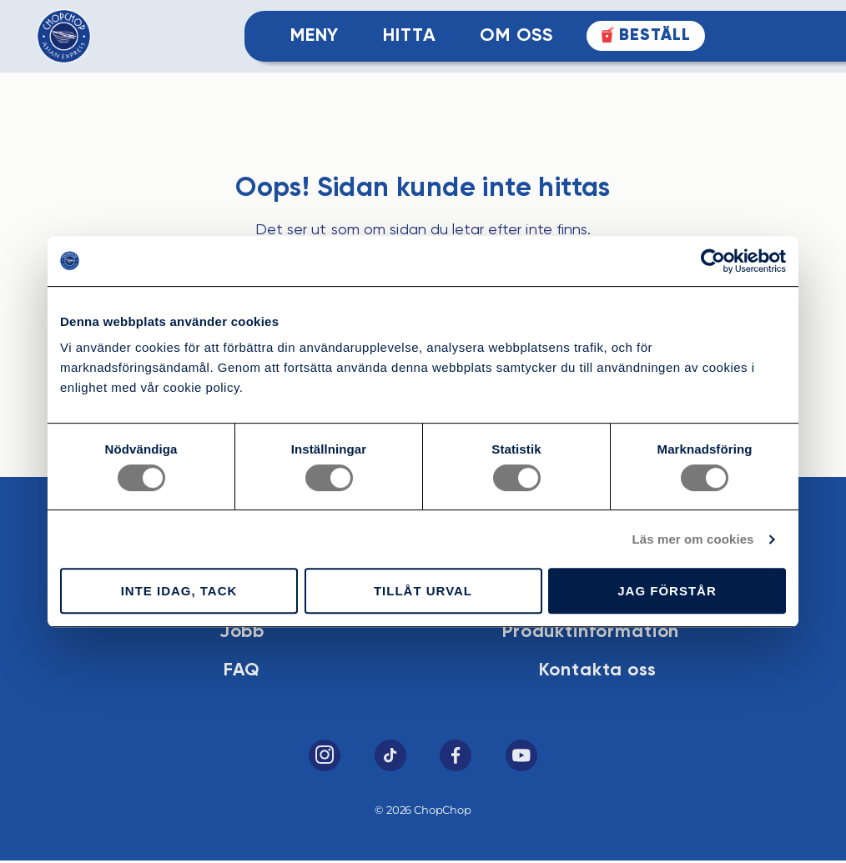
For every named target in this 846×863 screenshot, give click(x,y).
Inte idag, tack (179, 591)
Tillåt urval (423, 591)
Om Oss (516, 36)
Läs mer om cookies (693, 539)
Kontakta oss (601, 672)
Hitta (409, 36)
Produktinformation (594, 633)
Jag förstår (667, 591)
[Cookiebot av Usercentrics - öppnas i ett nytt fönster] (713, 260)
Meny (315, 36)
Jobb (238, 633)
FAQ (238, 672)
